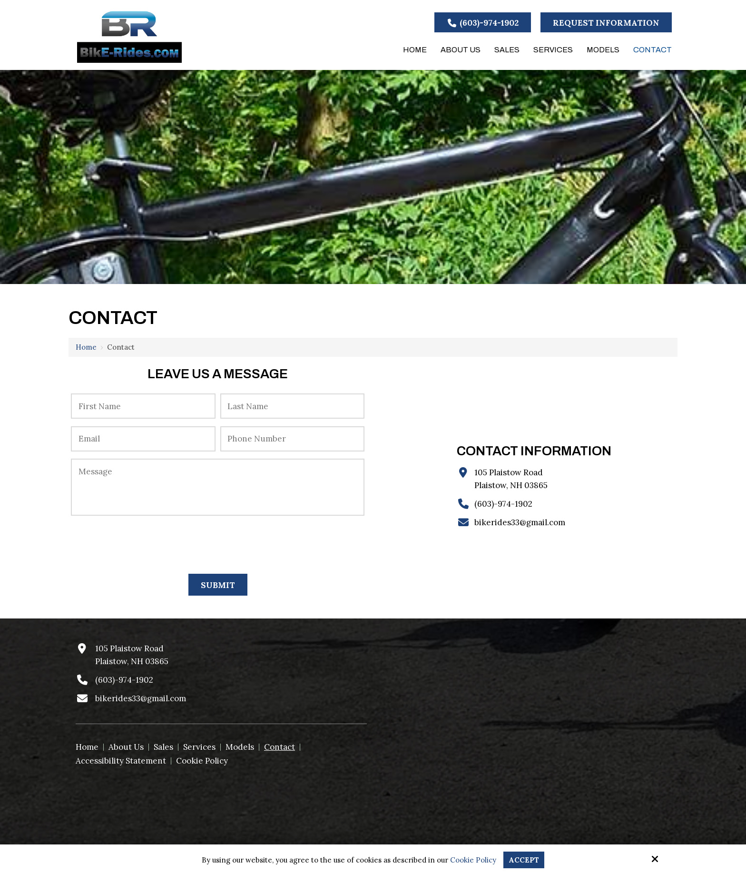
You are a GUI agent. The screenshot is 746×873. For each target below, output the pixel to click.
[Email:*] (143, 438)
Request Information (606, 23)
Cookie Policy (473, 860)
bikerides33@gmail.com (519, 522)
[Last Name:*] (292, 406)
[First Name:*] (143, 406)
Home (86, 347)
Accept (524, 859)
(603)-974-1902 (483, 23)
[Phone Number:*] (292, 438)
